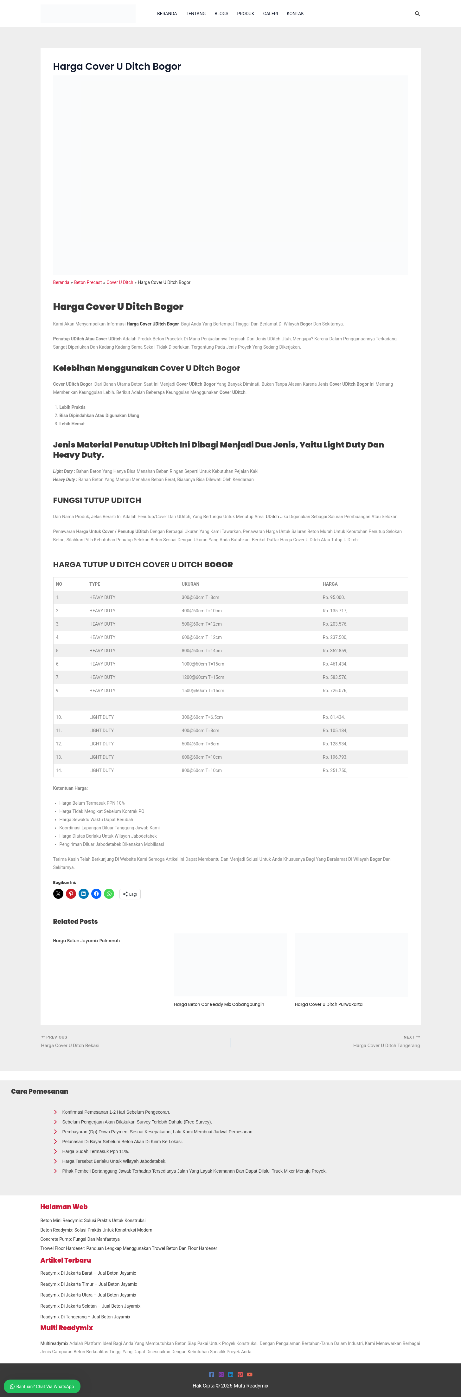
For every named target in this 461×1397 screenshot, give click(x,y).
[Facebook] (211, 1374)
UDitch (272, 516)
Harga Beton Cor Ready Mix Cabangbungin (222, 1004)
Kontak (295, 13)
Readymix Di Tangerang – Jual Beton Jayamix (86, 1316)
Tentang (196, 13)
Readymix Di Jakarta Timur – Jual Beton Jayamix (89, 1284)
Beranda (167, 13)
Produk (245, 13)
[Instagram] (221, 1374)
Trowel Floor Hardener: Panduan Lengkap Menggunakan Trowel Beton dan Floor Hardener (129, 1248)
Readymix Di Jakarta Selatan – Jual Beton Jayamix (91, 1306)
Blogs (221, 13)
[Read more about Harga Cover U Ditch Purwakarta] (351, 964)
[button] (417, 14)
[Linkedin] (231, 1374)
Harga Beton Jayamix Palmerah (88, 940)
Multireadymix (54, 1343)
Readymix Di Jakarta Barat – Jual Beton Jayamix (88, 1273)
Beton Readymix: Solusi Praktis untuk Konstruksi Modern (96, 1230)
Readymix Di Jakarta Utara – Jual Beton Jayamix (88, 1294)
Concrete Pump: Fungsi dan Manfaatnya (80, 1239)
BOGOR (163, 564)
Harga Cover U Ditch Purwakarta (331, 1004)
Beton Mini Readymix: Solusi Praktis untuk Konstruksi (93, 1220)
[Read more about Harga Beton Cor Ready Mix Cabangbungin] (230, 964)
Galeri (270, 13)
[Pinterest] (240, 1374)
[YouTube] (250, 1374)
